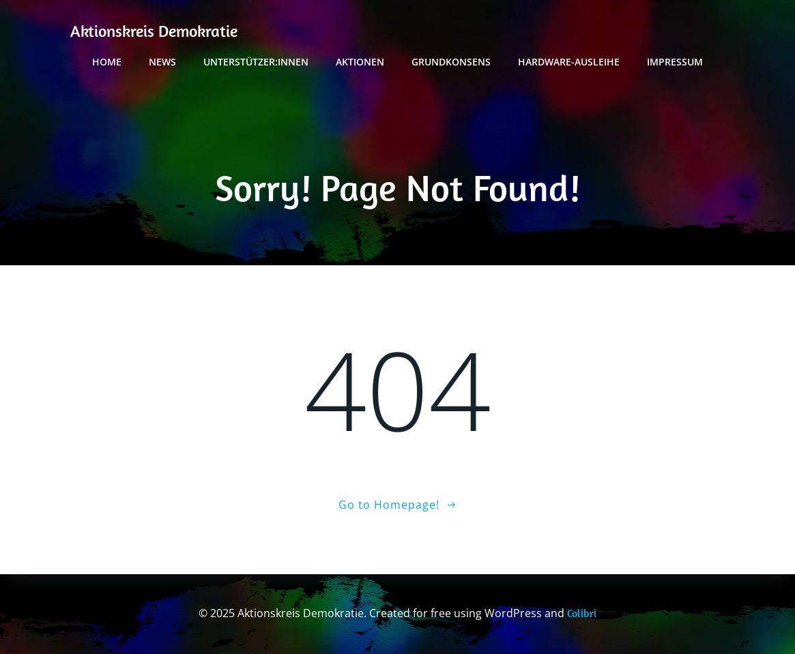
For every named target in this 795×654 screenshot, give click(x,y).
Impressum (675, 61)
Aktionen (360, 61)
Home (106, 61)
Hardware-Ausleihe (569, 61)
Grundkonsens (451, 61)
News (162, 61)
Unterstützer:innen (255, 61)
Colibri (581, 613)
